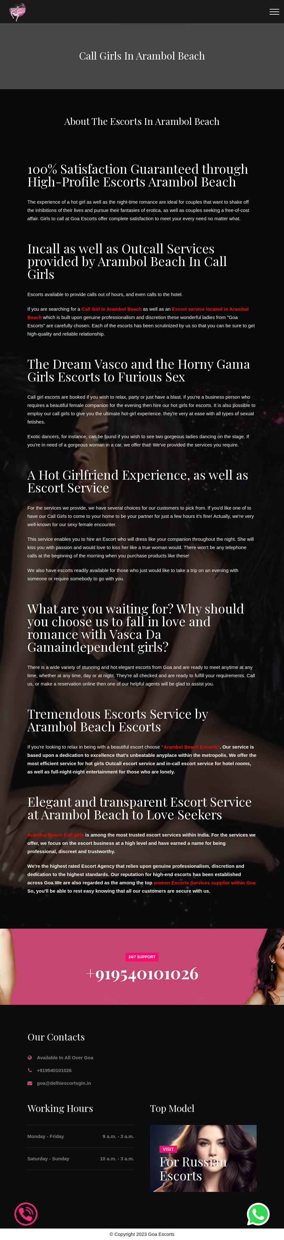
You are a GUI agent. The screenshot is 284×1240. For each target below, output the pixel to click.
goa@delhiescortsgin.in (64, 1083)
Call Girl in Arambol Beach (112, 309)
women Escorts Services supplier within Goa (205, 882)
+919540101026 (142, 972)
